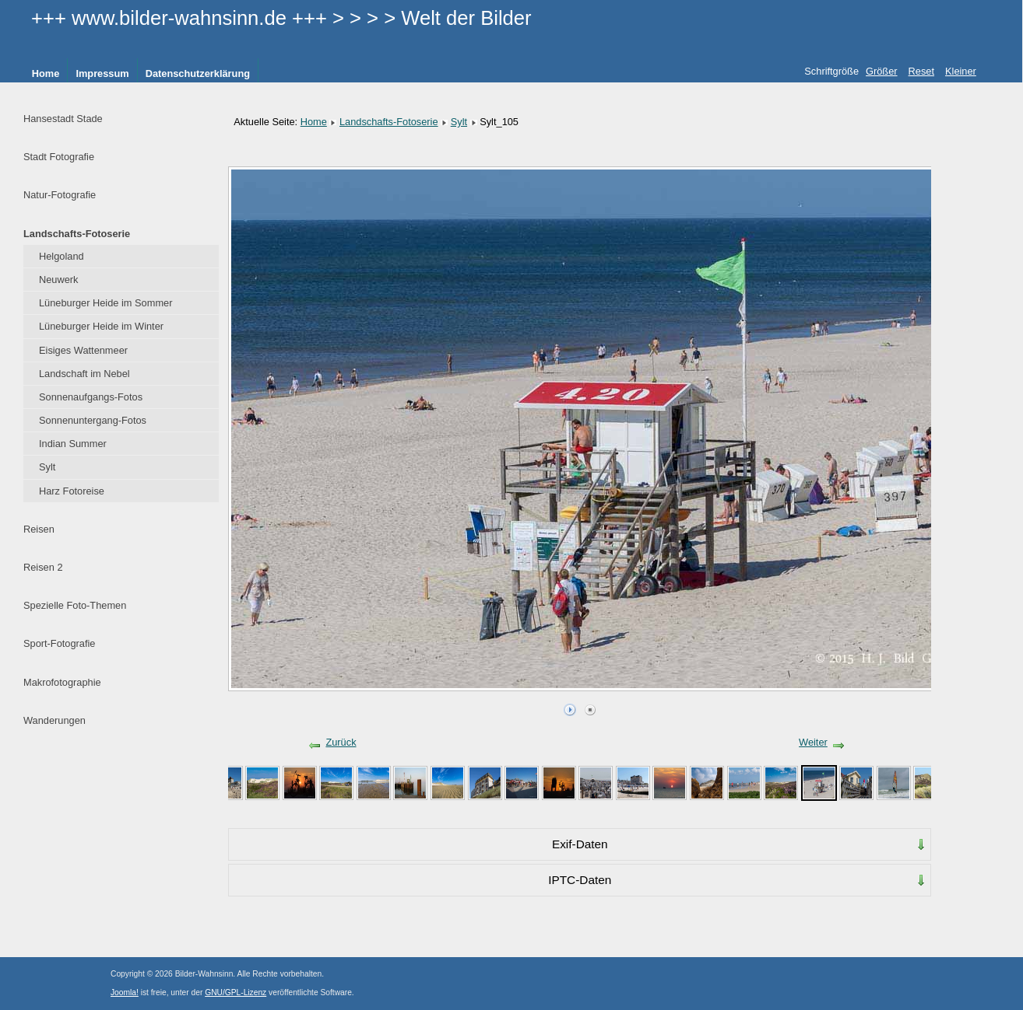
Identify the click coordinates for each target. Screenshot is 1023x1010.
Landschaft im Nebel (84, 373)
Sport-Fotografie (59, 643)
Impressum (102, 73)
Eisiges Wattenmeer (83, 350)
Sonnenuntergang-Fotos (92, 420)
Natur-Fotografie (59, 195)
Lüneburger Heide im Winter (101, 326)
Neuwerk (59, 279)
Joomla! (125, 992)
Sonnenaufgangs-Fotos (90, 397)
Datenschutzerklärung (198, 73)
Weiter (813, 742)
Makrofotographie (62, 682)
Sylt (47, 467)
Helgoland (61, 256)
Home (46, 73)
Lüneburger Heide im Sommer (105, 303)
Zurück (340, 742)
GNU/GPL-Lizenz (235, 992)
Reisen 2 (43, 567)
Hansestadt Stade (63, 118)
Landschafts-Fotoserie (76, 233)
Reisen (38, 529)
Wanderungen (54, 720)
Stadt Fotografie (58, 157)
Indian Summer (73, 443)
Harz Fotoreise (71, 491)
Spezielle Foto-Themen (74, 605)
